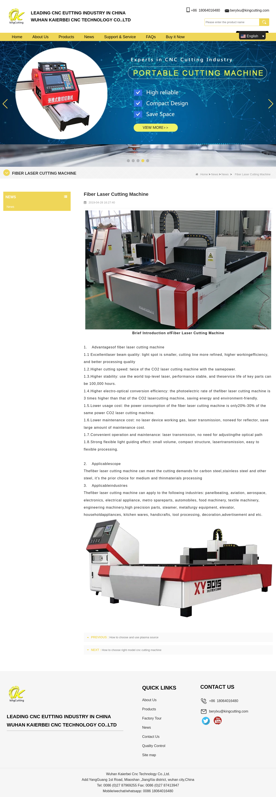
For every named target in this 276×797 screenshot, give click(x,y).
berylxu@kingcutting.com (249, 10)
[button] (128, 160)
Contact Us (150, 736)
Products (66, 37)
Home (17, 37)
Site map (149, 755)
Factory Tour (152, 718)
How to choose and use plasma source (134, 637)
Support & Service (120, 37)
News (89, 37)
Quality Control (153, 746)
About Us (40, 37)
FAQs (151, 37)
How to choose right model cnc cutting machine (131, 650)
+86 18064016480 (205, 10)
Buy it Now (175, 37)
